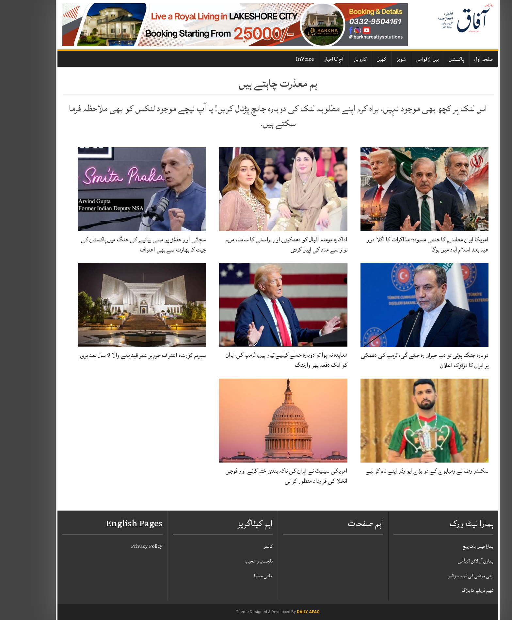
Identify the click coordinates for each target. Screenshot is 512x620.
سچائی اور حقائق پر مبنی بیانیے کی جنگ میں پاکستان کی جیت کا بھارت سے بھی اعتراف (121, 244)
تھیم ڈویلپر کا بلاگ (456, 590)
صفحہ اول (462, 59)
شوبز (379, 59)
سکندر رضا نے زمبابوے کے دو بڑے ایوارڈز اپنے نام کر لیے (405, 471)
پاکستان (434, 59)
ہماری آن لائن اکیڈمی (454, 561)
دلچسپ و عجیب (237, 561)
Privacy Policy (125, 546)
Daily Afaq (286, 612)
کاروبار (338, 59)
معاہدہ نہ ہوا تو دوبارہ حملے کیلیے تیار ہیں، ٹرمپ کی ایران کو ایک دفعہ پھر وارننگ (265, 360)
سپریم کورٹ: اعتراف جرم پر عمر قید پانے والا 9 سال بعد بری (121, 355)
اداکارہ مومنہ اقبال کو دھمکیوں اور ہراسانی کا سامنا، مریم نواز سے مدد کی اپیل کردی (265, 244)
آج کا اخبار (311, 59)
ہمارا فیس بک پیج (456, 546)
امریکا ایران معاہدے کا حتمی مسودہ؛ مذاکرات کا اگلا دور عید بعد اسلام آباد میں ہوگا (406, 244)
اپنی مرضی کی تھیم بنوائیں (449, 575)
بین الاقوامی (405, 59)
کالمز (246, 546)
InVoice (283, 59)
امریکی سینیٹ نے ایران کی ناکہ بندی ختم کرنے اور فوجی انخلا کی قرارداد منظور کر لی (264, 476)
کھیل (359, 59)
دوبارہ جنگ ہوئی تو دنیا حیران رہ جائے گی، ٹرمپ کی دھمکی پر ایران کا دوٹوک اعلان (403, 360)
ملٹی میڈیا (241, 575)
